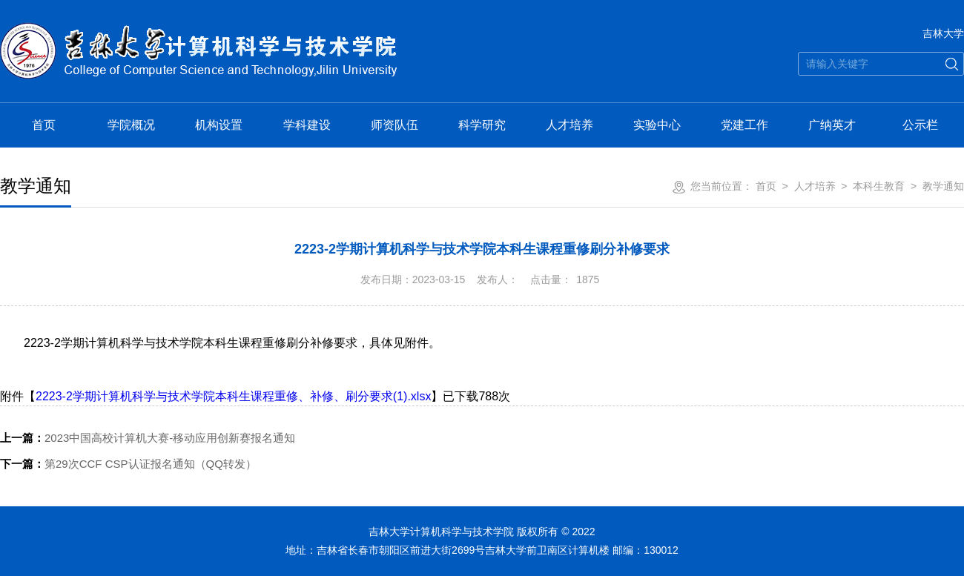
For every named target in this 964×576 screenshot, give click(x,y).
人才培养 (569, 125)
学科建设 (307, 125)
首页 (44, 125)
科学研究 (482, 125)
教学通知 (943, 186)
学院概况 (131, 125)
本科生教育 (879, 186)
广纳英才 (832, 125)
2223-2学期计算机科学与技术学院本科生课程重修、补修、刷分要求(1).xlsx (233, 396)
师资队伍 (394, 125)
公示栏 (920, 125)
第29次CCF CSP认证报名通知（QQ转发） (128, 463)
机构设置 (218, 125)
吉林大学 (943, 33)
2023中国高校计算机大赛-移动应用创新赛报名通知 (147, 437)
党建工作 (744, 125)
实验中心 (657, 125)
